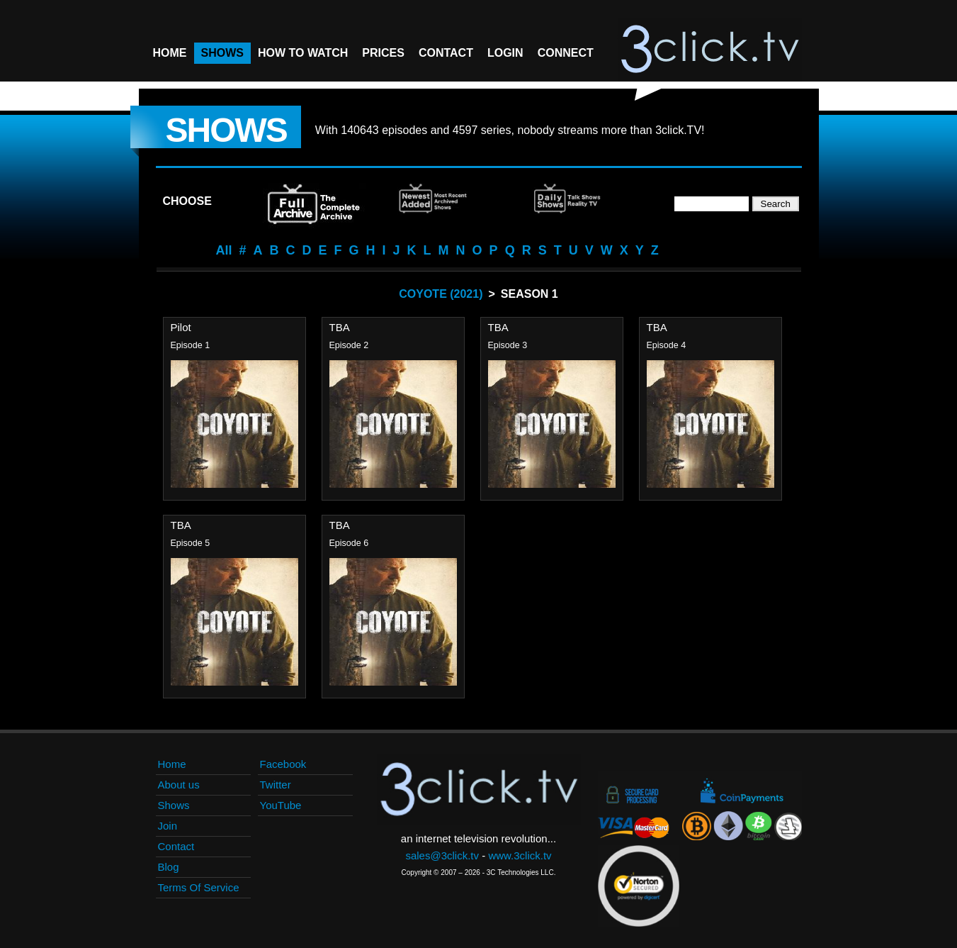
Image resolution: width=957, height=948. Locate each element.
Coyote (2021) (440, 294)
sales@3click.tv (442, 855)
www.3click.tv (519, 855)
